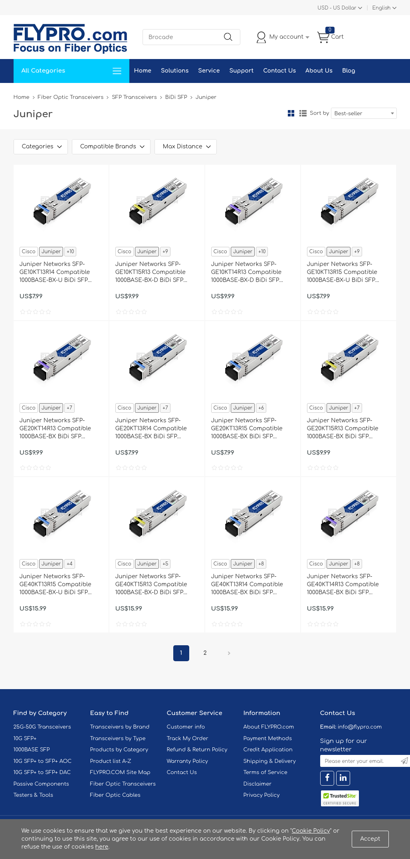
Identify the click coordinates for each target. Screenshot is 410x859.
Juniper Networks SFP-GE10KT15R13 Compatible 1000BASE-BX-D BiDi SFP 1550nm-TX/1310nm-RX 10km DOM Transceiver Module (154, 272)
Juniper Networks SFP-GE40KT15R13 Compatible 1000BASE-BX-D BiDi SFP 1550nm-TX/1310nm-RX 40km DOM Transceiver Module (155, 585)
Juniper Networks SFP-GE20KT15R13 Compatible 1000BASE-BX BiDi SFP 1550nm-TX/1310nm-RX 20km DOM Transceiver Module (346, 429)
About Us (319, 71)
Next (229, 653)
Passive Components (41, 784)
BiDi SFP (176, 97)
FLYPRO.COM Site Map (120, 772)
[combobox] (364, 113)
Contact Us (279, 71)
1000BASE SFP (32, 750)
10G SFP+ (25, 738)
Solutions (174, 71)
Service (209, 71)
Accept (370, 839)
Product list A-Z (110, 761)
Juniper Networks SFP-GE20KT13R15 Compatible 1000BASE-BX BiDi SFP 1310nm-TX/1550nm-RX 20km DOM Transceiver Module (250, 429)
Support (241, 71)
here (102, 847)
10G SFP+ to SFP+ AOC (43, 761)
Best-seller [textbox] (348, 113)
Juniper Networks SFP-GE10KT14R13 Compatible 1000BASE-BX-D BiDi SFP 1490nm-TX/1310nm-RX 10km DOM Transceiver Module (250, 272)
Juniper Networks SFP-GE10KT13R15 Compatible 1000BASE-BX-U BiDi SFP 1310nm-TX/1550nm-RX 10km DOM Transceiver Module (346, 272)
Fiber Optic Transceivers (71, 97)
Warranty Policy (187, 761)
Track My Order (187, 738)
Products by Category (119, 750)
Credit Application (268, 750)
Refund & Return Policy (197, 750)
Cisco (29, 251)
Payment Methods (268, 738)
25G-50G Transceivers (42, 727)
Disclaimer (258, 784)
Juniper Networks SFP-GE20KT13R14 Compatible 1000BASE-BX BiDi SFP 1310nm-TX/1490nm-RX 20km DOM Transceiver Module (154, 429)
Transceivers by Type (118, 738)
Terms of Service (265, 772)
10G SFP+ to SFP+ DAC (42, 772)
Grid (291, 113)
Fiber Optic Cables (115, 795)
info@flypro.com (360, 727)
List (303, 113)
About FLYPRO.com (269, 727)
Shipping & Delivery (270, 761)
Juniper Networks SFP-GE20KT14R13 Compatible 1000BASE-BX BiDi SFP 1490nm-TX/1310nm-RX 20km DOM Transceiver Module (59, 429)
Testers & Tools (33, 795)
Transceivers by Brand (120, 727)
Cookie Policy (311, 831)
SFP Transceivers (134, 97)
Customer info (186, 727)
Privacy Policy (262, 795)
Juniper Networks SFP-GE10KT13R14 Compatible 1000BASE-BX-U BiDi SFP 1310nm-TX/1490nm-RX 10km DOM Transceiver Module (58, 272)
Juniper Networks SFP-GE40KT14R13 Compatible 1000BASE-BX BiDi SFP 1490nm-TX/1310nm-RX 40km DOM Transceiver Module (346, 585)
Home (142, 71)
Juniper (51, 251)
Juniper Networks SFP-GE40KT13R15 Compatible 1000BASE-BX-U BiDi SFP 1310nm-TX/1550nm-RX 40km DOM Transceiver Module (59, 585)
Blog (348, 71)
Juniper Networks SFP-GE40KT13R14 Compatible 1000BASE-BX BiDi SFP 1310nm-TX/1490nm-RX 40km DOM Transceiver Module (251, 585)
